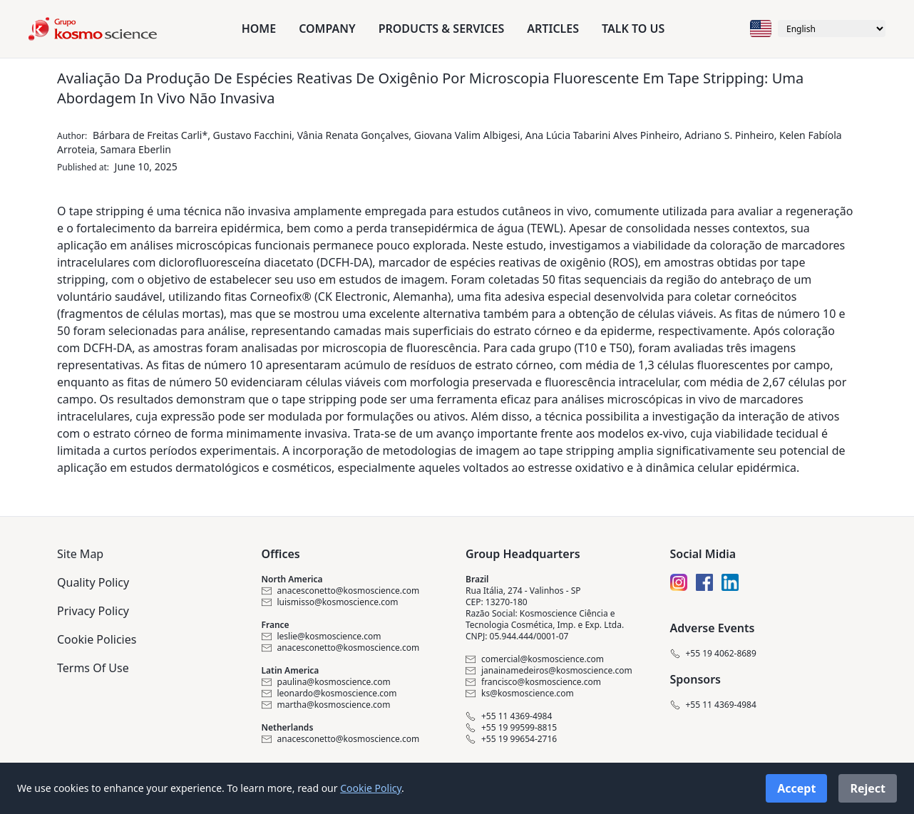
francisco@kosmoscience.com (533, 682)
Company (327, 28)
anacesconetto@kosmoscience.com (341, 591)
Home (259, 28)
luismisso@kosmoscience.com (330, 602)
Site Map (80, 554)
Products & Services (442, 28)
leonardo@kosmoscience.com (329, 693)
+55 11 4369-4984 (509, 716)
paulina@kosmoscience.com (326, 682)
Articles (553, 28)
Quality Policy (93, 582)
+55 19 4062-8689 (713, 653)
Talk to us (633, 28)
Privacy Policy (93, 611)
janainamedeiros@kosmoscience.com (549, 670)
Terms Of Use (93, 668)
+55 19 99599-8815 (511, 727)
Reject (867, 788)
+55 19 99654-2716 (511, 739)
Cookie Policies (96, 639)
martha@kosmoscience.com (326, 705)
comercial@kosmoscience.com (535, 659)
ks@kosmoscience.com (520, 693)
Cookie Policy (370, 788)
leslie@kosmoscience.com (321, 636)
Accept (796, 788)
